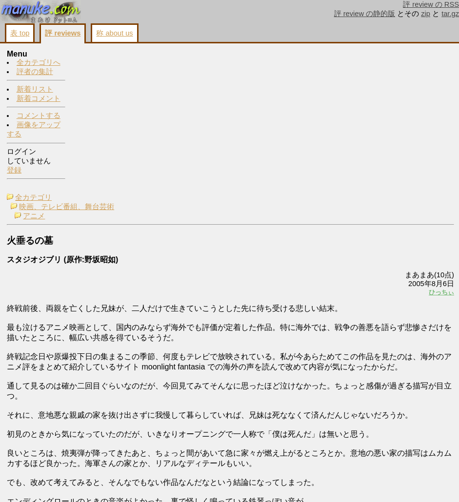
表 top (19, 33)
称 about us (114, 33)
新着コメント (38, 99)
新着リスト (35, 90)
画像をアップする (286, 483)
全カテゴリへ (38, 63)
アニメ (102, 73)
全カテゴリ (101, 54)
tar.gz (450, 14)
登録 (14, 170)
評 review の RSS (431, 4)
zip (425, 14)
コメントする (38, 116)
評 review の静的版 (365, 14)
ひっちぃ (319, 149)
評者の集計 (35, 72)
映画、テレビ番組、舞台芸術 (134, 64)
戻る (325, 483)
